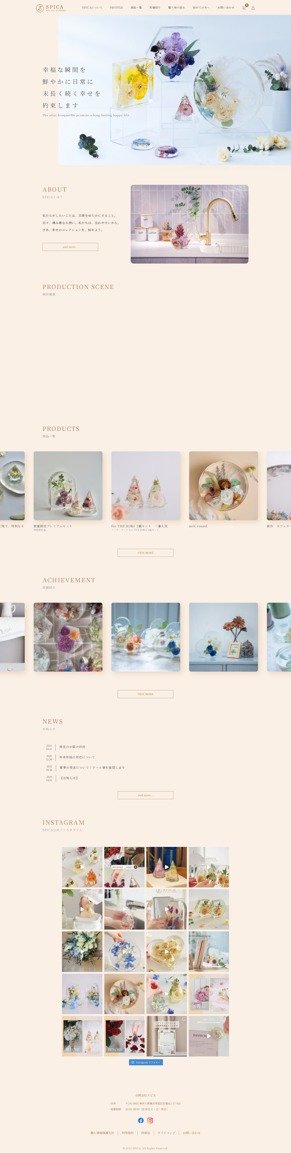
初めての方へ (201, 7)
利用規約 (128, 1133)
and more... (70, 247)
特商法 (145, 1133)
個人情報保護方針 (102, 1133)
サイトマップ (166, 1133)
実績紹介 (155, 7)
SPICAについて (92, 7)
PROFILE (116, 7)
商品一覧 (136, 7)
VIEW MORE (145, 553)
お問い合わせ (226, 7)
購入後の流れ (176, 7)
